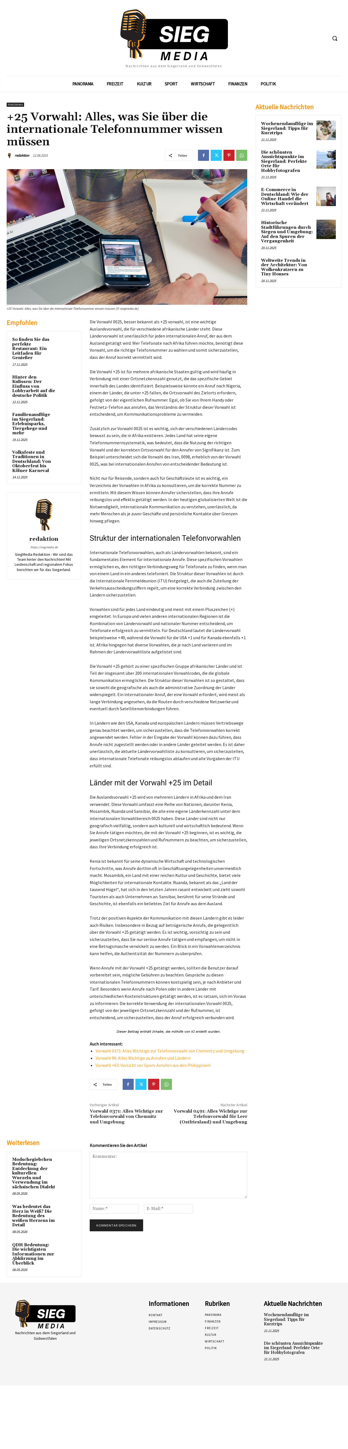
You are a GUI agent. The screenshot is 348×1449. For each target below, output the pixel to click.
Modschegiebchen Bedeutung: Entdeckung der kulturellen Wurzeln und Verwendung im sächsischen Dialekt (33, 1173)
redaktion (22, 155)
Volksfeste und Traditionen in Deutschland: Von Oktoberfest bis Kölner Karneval (31, 461)
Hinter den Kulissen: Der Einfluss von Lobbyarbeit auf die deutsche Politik (33, 386)
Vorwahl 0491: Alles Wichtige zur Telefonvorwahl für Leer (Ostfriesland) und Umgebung (210, 1116)
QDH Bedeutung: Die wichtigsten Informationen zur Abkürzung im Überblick (33, 1254)
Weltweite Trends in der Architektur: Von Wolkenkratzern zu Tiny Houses (284, 267)
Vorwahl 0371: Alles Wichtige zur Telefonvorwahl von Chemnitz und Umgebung (170, 1051)
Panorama (15, 105)
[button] (334, 38)
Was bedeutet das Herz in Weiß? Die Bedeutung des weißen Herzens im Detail (33, 1216)
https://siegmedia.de (44, 547)
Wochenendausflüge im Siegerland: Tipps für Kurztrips (287, 128)
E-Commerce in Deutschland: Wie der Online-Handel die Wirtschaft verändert (284, 196)
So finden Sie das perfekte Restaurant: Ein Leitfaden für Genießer (30, 349)
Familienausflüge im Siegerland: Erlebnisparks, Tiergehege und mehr (31, 424)
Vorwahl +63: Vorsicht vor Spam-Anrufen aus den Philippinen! (153, 1065)
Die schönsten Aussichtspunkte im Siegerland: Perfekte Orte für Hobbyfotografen (284, 161)
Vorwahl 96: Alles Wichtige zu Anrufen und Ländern (143, 1058)
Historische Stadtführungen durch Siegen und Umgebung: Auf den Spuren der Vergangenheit (287, 232)
